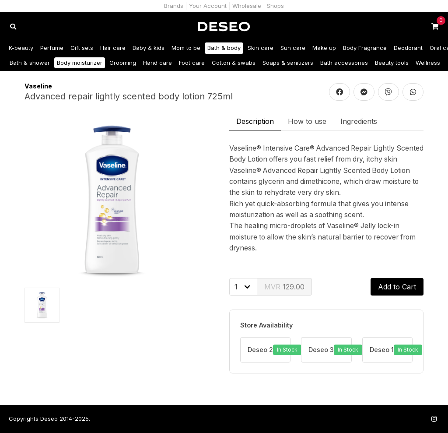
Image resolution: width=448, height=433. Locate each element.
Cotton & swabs (234, 62)
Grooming (122, 62)
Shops (275, 5)
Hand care (157, 62)
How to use (307, 121)
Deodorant (408, 47)
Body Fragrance (365, 47)
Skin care (260, 47)
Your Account (208, 5)
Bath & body (224, 47)
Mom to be (186, 47)
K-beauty (21, 47)
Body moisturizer (79, 62)
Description (255, 121)
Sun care (292, 47)
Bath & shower (30, 62)
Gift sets (81, 47)
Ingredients (358, 121)
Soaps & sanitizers (287, 62)
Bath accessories (344, 62)
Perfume (51, 47)
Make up (324, 47)
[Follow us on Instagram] (434, 418)
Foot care (192, 62)
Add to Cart (397, 286)
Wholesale (246, 5)
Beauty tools (392, 62)
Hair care (113, 47)
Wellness (428, 62)
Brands (173, 5)
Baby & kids (148, 47)
